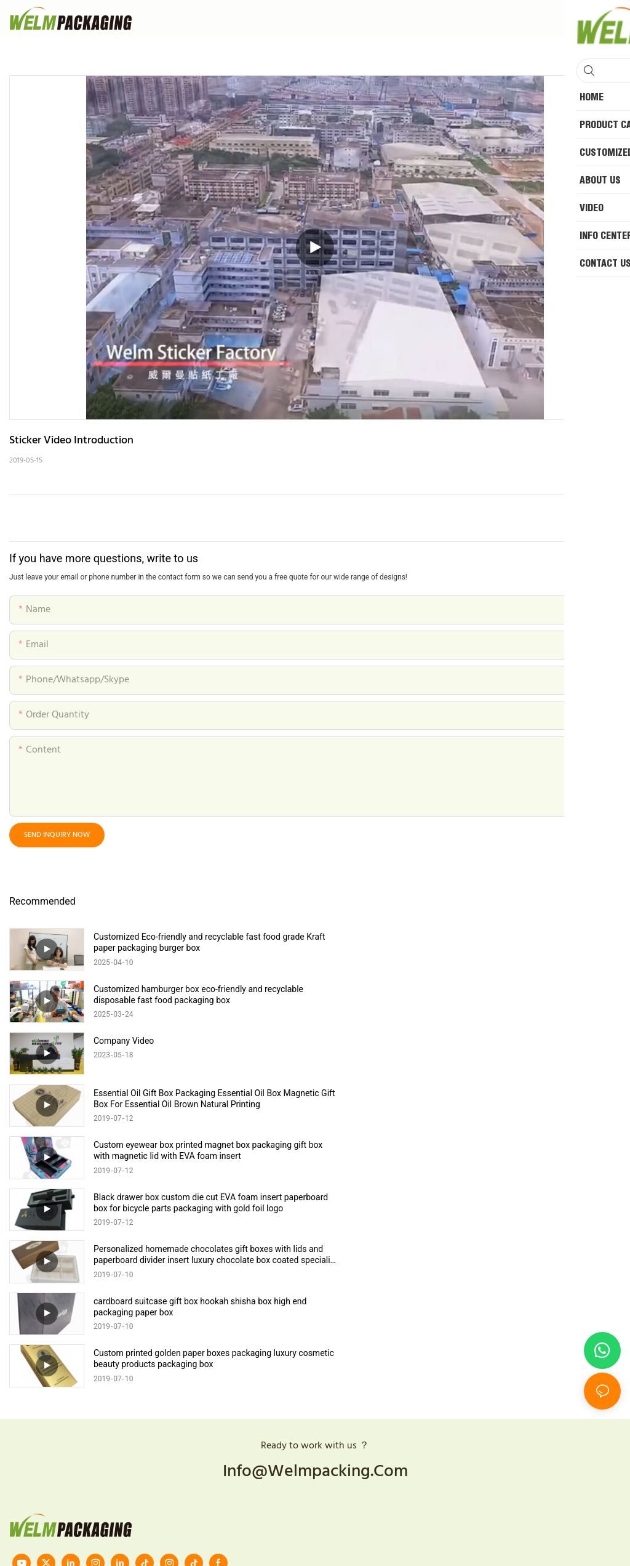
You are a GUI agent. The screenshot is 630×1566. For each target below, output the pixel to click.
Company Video (124, 989)
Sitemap (384, 1409)
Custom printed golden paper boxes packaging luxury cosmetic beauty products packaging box (195, 1150)
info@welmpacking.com (315, 1263)
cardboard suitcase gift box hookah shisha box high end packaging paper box (505, 1098)
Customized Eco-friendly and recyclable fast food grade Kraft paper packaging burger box (199, 942)
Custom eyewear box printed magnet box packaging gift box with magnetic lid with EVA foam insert (200, 1046)
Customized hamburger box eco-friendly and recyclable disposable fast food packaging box (504, 942)
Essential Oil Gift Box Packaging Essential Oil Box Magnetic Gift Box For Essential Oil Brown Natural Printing (509, 994)
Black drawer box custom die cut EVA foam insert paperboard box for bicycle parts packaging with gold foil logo (507, 1046)
